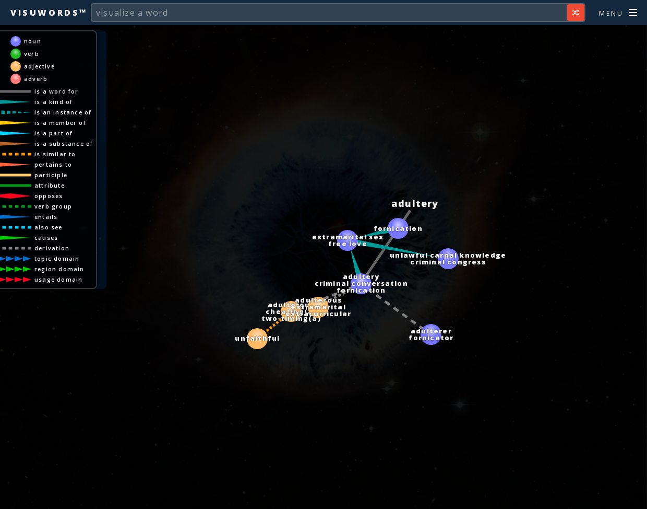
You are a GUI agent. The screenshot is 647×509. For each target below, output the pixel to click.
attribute (63, 185)
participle (64, 175)
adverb (49, 79)
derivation (65, 248)
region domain (73, 269)
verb (45, 53)
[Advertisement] (323, 496)
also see (62, 227)
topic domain (70, 258)
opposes (62, 196)
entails (59, 217)
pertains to (67, 164)
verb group (67, 206)
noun (46, 41)
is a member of (74, 122)
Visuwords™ (49, 12)
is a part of (67, 133)
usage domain (72, 279)
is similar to (69, 154)
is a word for (70, 91)
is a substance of (77, 143)
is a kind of (67, 102)
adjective (53, 66)
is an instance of (76, 112)
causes (59, 237)
